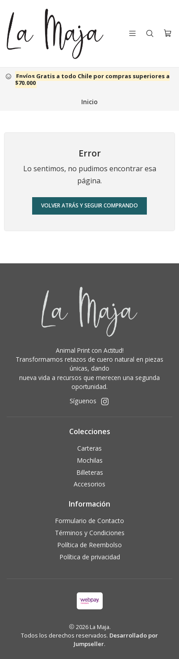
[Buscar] (150, 33)
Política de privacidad (89, 557)
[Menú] (132, 33)
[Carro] (168, 33)
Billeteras (89, 472)
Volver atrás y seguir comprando (89, 205)
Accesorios (89, 484)
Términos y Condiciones (90, 532)
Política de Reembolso (89, 545)
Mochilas (90, 460)
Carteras (89, 448)
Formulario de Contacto (89, 520)
